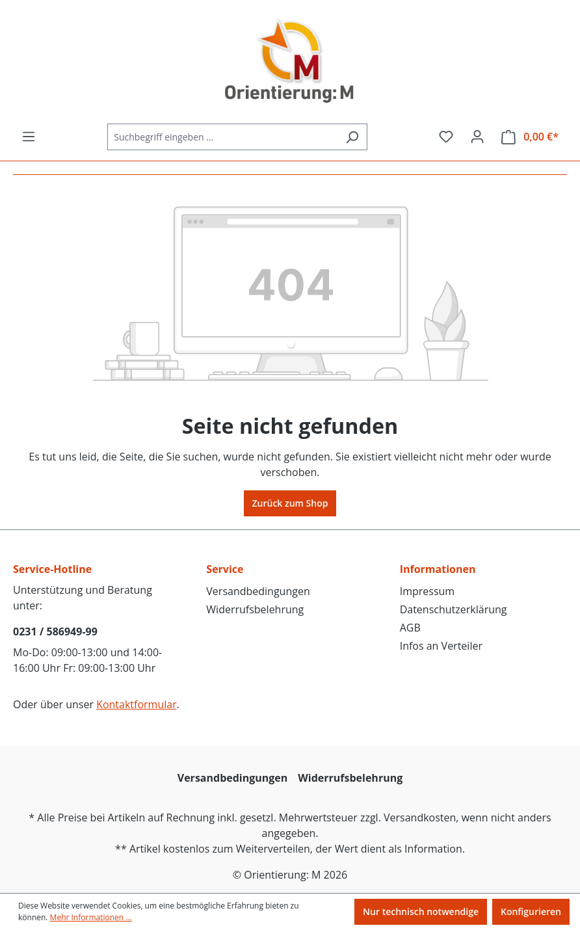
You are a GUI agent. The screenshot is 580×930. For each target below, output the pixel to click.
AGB (410, 627)
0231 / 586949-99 (55, 631)
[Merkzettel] (446, 137)
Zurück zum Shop (290, 503)
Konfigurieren (531, 911)
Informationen (438, 569)
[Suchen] (352, 137)
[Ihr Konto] (477, 137)
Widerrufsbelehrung (255, 609)
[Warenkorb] (530, 137)
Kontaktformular (136, 704)
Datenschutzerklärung (453, 609)
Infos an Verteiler (441, 646)
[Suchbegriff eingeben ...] (222, 137)
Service (224, 569)
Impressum (427, 591)
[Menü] (28, 137)
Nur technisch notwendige (421, 911)
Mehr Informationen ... (91, 917)
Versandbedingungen (258, 591)
